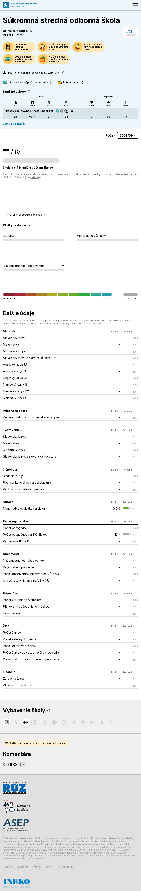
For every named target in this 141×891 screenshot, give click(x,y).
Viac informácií (34, 177)
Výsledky (23, 867)
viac (19, 34)
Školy (37, 867)
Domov (8, 867)
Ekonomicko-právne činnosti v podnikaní (29, 110)
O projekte (66, 867)
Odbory (50, 867)
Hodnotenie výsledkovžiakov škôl (24, 5)
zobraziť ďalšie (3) (15, 123)
